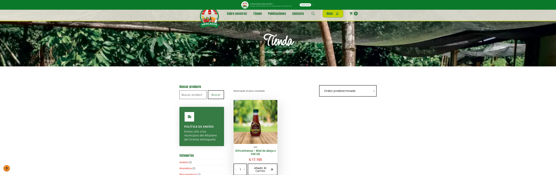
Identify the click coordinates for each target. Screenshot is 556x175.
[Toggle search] (313, 13)
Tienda (257, 13)
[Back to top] (6, 168)
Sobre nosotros (237, 13)
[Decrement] (236, 169)
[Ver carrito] (353, 13)
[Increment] (244, 169)
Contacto (298, 13)
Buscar (216, 95)
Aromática (185, 168)
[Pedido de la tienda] (348, 91)
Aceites (183, 162)
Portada (267, 52)
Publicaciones (277, 13)
